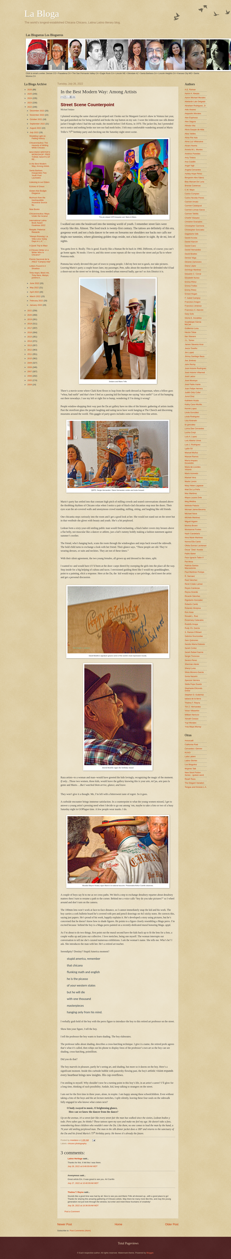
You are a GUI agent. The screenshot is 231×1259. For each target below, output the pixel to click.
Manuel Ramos (191, 456)
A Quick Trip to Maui (38, 245)
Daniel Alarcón (191, 242)
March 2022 (35, 296)
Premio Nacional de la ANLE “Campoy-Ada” (40, 260)
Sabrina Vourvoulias (194, 636)
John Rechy (190, 364)
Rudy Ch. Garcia (192, 628)
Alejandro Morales (193, 113)
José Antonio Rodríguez (195, 368)
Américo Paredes (192, 153)
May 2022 (34, 287)
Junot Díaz (189, 396)
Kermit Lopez (191, 408)
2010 (29, 358)
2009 (29, 363)
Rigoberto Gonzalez (194, 600)
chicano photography (77, 1143)
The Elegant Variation (194, 783)
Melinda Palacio (192, 505)
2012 (29, 350)
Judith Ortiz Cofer (192, 392)
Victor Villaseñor (192, 710)
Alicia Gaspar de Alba (194, 129)
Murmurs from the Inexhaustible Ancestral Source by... (38, 201)
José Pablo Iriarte (192, 384)
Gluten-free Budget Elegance (37, 192)
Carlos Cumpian (192, 193)
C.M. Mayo (189, 190)
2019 (29, 319)
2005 (29, 380)
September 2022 (37, 124)
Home (118, 1224)
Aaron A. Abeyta (192, 93)
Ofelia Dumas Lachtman (195, 545)
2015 (29, 337)
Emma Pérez (190, 282)
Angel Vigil (189, 165)
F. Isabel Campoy (192, 298)
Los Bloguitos (191, 764)
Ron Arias (189, 612)
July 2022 (34, 132)
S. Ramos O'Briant (193, 632)
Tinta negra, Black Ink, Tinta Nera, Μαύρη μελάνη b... (39, 275)
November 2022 (37, 115)
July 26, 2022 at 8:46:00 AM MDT (82, 1166)
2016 (29, 332)
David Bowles (191, 254)
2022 (29, 107)
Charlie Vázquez (192, 218)
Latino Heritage (75, 1158)
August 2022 (36, 128)
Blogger (149, 1253)
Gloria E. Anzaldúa (193, 318)
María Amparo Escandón (191, 461)
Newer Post (64, 1224)
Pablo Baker (190, 553)
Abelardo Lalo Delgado (195, 101)
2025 (29, 94)
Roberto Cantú (191, 604)
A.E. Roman (190, 89)
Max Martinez (191, 493)
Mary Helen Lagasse (194, 485)
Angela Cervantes (193, 170)
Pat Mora (189, 561)
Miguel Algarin (191, 521)
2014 (29, 341)
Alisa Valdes (190, 133)
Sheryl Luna (190, 668)
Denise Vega (190, 258)
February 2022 (36, 300)
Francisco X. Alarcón (194, 310)
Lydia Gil (189, 448)
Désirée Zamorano (193, 262)
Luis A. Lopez (191, 436)
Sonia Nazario (191, 676)
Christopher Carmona (194, 226)
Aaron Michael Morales (195, 97)
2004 (29, 384)
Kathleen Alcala (192, 400)
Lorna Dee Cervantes (194, 428)
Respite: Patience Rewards (37, 230)
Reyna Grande (191, 592)
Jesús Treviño (191, 348)
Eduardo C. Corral (193, 274)
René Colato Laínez (194, 584)
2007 (29, 371)
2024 (29, 98)
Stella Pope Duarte (193, 684)
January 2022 (36, 305)
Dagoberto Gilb (191, 234)
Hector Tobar (190, 332)
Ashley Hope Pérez (193, 173)
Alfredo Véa (190, 125)
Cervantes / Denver (193, 748)
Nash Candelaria (192, 533)
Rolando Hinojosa (193, 608)
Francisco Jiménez (193, 306)
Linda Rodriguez (192, 416)
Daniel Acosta (191, 238)
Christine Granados (193, 222)
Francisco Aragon (192, 302)
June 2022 (35, 283)
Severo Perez (191, 660)
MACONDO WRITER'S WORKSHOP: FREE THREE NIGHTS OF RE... (39, 156)
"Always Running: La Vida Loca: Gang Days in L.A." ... (38, 238)
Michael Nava (191, 513)
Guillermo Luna (191, 328)
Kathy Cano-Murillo (193, 404)
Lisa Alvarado (191, 420)
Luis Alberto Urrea (193, 440)
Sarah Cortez (191, 648)
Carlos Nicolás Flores (194, 198)
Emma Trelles (191, 286)
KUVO (188, 752)
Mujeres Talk (190, 768)
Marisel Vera (190, 477)
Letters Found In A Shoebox (37, 267)
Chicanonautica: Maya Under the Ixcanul (39, 214)
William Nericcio (192, 715)
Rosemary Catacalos (194, 620)
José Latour (190, 376)
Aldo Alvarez (190, 109)
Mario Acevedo (191, 473)
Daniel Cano (190, 246)
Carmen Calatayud (193, 205)
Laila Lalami (190, 756)
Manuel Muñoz (191, 452)
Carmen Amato (191, 202)
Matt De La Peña (192, 489)
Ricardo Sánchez (192, 596)
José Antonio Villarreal (195, 372)
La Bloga (41, 13)
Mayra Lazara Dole (193, 497)
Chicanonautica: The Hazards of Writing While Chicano (38, 145)
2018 (29, 323)
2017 (29, 328)
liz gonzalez (190, 424)
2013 (29, 345)
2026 (29, 89)
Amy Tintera (190, 157)
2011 (29, 354)
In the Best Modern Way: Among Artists (39, 165)
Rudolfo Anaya (191, 624)
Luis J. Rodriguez (192, 444)
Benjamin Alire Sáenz (194, 177)
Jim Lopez (189, 352)
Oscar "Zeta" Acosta (194, 549)
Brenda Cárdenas (193, 185)
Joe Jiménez (190, 360)
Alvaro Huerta (191, 145)
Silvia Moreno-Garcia (194, 672)
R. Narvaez (190, 576)
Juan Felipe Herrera (194, 388)
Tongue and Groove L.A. (196, 787)
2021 (29, 310)
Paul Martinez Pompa (194, 572)
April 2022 (34, 292)
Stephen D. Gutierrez (194, 695)
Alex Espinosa (191, 117)
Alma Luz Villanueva (194, 141)
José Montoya (191, 380)
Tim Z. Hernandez (193, 706)
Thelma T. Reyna (76, 1192)
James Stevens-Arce (194, 344)
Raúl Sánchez (191, 580)
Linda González (192, 412)
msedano (74, 1140)
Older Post (171, 1224)
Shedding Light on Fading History (37, 137)
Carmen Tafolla (191, 213)
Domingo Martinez (193, 270)
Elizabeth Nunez (192, 278)
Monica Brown (191, 525)
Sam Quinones (191, 640)
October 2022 (36, 119)
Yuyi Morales (190, 723)
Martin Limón (190, 481)
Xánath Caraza (191, 718)
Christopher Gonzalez (194, 230)
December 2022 (37, 110)
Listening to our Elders (39, 182)
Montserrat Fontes (193, 529)
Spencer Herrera (192, 680)
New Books (34, 209)
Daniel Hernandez (193, 250)
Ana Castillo (190, 162)
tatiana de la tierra (193, 698)
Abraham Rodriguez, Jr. (195, 105)
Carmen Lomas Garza (195, 210)
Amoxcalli (189, 740)
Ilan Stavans (190, 336)
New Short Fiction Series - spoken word (194, 773)
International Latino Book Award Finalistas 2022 (38, 223)
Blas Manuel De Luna (194, 182)
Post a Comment (72, 1211)
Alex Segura (190, 121)
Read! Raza (190, 779)
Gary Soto (189, 314)
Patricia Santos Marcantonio (191, 566)
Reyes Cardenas (192, 588)
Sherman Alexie (192, 664)
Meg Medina (190, 501)
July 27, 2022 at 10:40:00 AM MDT (83, 1183)
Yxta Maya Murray (193, 727)
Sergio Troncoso (192, 656)
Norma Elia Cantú (193, 541)
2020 (29, 315)
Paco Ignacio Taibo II (194, 557)
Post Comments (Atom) (80, 1230)
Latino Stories (191, 760)
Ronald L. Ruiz (191, 616)
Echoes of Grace (36, 186)
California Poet (191, 744)
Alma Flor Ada (191, 137)
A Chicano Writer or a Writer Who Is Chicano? (38, 252)
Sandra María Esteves (195, 644)
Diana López (190, 266)
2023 (29, 102)
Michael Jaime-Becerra (195, 509)
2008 (29, 367)
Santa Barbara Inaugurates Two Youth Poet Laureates (38, 174)
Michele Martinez (192, 517)
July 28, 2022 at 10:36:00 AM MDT (83, 1205)
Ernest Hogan (191, 294)
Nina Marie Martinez (194, 537)
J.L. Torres (189, 340)
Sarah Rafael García (194, 652)
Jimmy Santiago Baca (194, 356)
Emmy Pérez (190, 290)
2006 (29, 376)
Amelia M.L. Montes (194, 149)
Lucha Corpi (190, 432)
